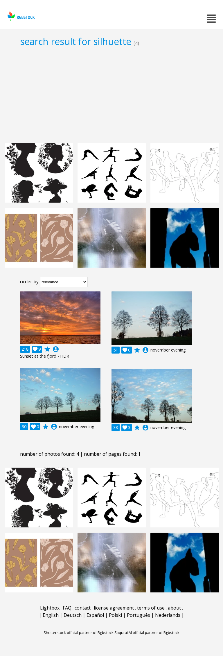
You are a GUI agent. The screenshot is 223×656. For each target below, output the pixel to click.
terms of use (151, 608)
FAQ (67, 608)
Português (138, 615)
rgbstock (20, 16)
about (174, 608)
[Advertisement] (111, 94)
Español (95, 615)
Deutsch (73, 615)
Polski (115, 615)
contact (83, 608)
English (51, 615)
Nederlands (167, 615)
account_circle (55, 349)
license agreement (114, 608)
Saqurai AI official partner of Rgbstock (146, 632)
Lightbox (50, 608)
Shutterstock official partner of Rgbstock (79, 632)
